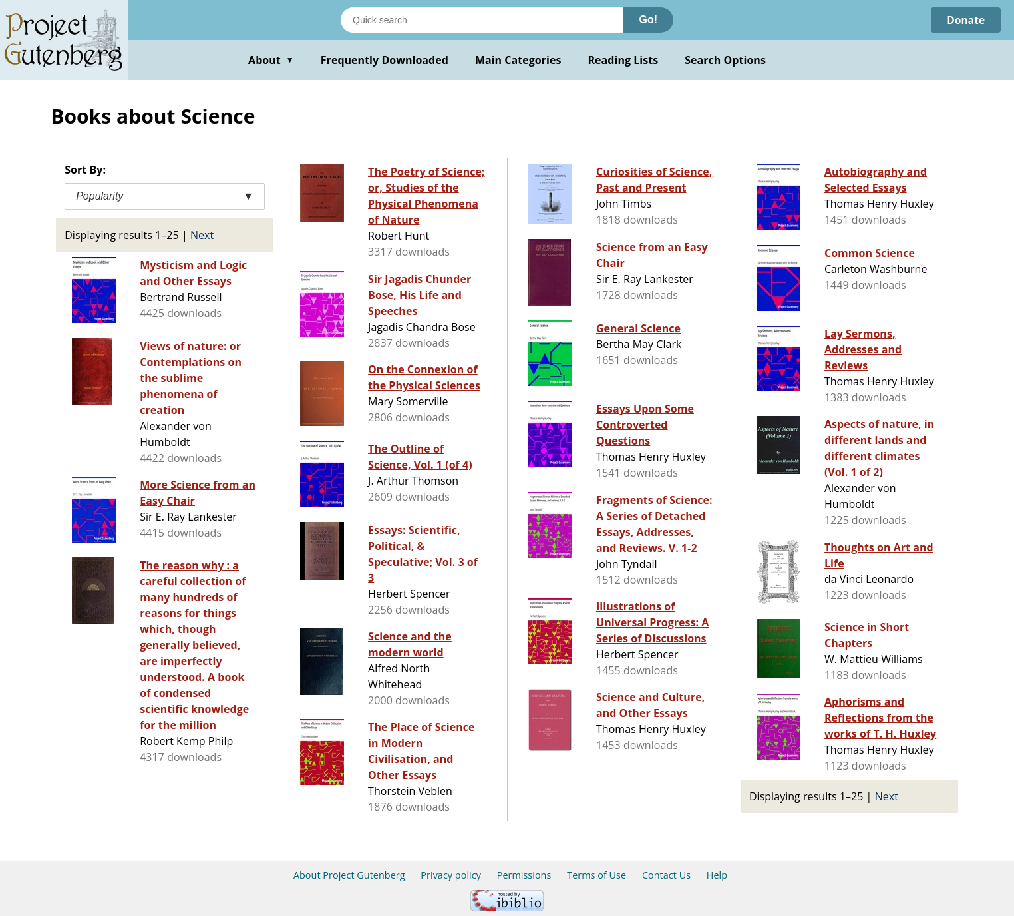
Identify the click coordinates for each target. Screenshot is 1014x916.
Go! (648, 19)
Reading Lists (623, 60)
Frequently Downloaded (384, 60)
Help (717, 875)
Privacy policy (451, 875)
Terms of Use (596, 875)
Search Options (725, 60)
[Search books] (482, 20)
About (271, 60)
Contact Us (666, 875)
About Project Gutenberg (349, 875)
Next (202, 235)
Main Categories (518, 60)
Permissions (524, 875)
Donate (965, 20)
